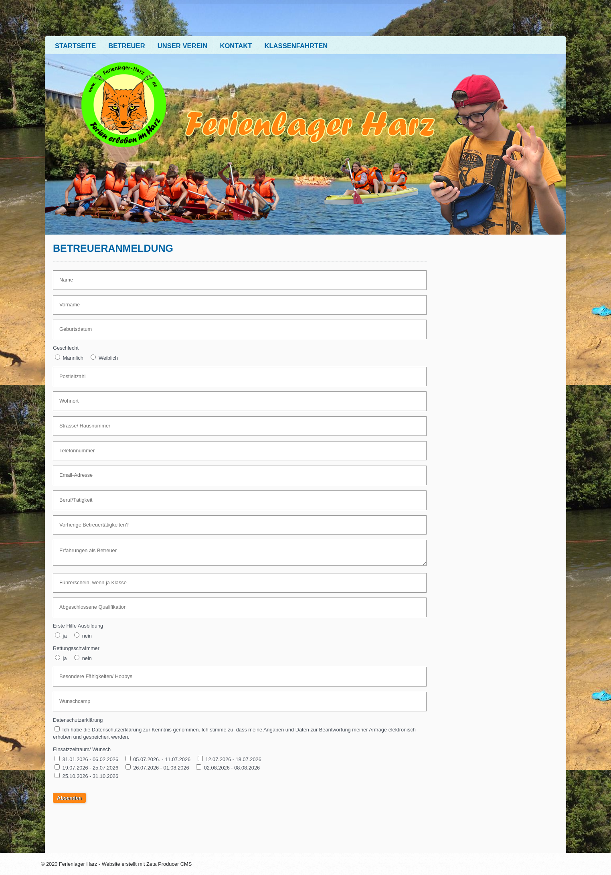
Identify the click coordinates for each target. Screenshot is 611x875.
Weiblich (108, 358)
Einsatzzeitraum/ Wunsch (82, 749)
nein (87, 636)
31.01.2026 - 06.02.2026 (90, 759)
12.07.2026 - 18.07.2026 (233, 759)
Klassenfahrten (296, 46)
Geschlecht (66, 348)
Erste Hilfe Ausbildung (78, 626)
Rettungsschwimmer (76, 648)
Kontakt (236, 46)
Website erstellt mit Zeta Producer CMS (147, 864)
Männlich (73, 358)
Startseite (75, 46)
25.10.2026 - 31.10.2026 (90, 776)
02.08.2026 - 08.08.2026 (232, 768)
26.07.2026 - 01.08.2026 (161, 768)
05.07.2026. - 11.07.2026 (161, 759)
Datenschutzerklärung (78, 720)
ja (65, 636)
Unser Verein (183, 46)
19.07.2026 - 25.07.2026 (91, 768)
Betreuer (126, 46)
